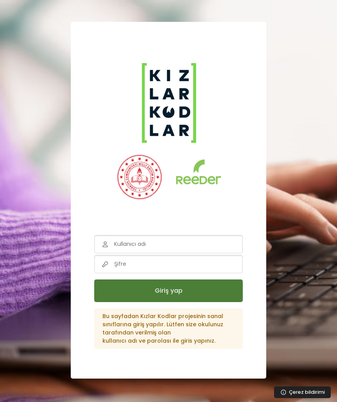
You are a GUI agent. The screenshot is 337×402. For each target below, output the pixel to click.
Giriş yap (169, 290)
